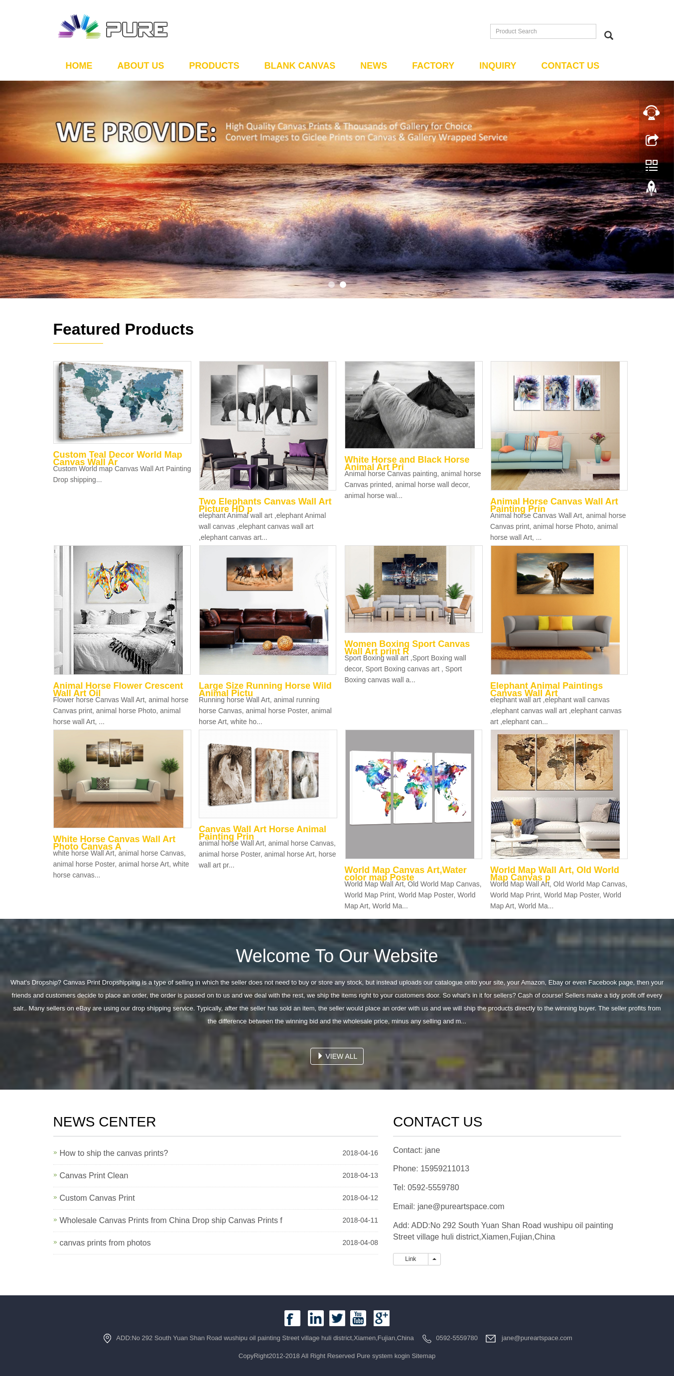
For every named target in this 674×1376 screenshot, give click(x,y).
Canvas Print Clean (94, 1175)
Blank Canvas (300, 66)
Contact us (570, 66)
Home (79, 66)
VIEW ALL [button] (337, 1056)
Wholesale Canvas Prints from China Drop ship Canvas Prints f (171, 1220)
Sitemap (423, 1356)
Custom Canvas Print (97, 1198)
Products (214, 66)
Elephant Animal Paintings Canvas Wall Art (546, 689)
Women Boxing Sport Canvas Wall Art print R (407, 647)
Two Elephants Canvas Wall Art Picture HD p (265, 505)
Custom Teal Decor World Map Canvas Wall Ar (117, 458)
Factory (433, 66)
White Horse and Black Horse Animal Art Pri (407, 463)
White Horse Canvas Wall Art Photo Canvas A (114, 843)
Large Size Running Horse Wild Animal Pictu (265, 689)
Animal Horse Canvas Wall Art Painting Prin (554, 505)
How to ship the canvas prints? (114, 1153)
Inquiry (497, 66)
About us (141, 66)
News (373, 66)
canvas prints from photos (105, 1243)
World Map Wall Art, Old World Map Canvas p (554, 873)
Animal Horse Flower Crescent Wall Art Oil (118, 689)
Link (411, 1258)
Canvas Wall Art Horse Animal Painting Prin (262, 833)
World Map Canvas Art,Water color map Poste (406, 873)
